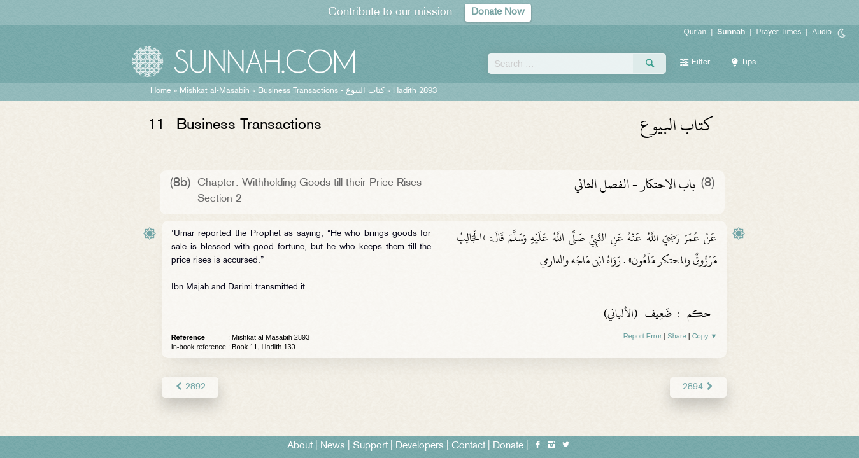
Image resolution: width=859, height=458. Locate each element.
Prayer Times (778, 31)
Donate (508, 446)
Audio (822, 31)
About (300, 446)
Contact (468, 446)
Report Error (642, 336)
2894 (698, 387)
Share (676, 336)
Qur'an (695, 31)
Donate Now (498, 12)
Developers (419, 446)
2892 (190, 387)
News (332, 446)
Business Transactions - (321, 91)
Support (370, 446)
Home (160, 91)
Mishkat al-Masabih (215, 91)
